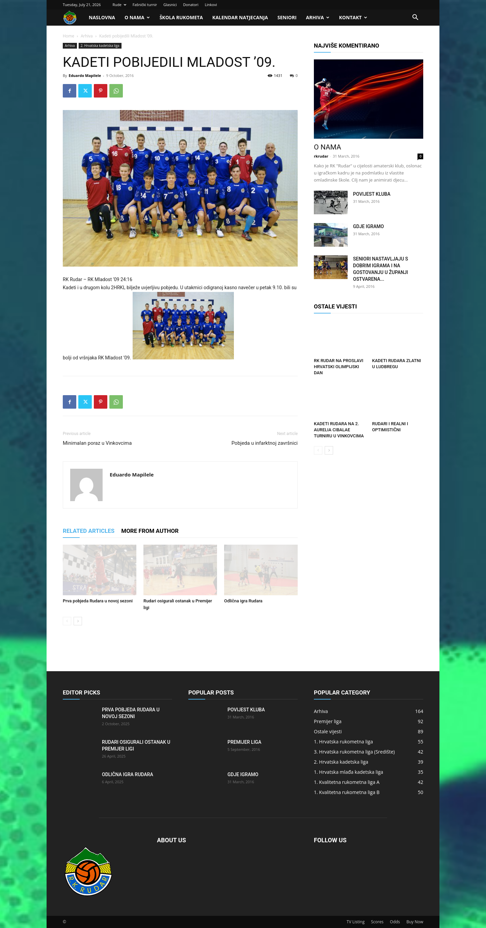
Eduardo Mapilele (85, 75)
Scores (377, 922)
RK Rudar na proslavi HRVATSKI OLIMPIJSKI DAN (338, 366)
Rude (119, 4)
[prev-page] (67, 621)
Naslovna (102, 17)
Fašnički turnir (145, 4)
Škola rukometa (181, 17)
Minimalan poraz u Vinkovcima (97, 443)
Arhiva (317, 17)
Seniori (287, 17)
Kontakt (353, 17)
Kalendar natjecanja (240, 17)
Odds (395, 922)
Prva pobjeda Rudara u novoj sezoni (98, 600)
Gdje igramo (368, 226)
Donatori (190, 4)
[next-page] (78, 621)
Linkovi (211, 4)
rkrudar (321, 156)
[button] (415, 18)
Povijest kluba (371, 194)
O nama (137, 17)
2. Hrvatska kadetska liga (100, 45)
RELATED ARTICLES (88, 530)
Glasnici (170, 4)
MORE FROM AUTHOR (150, 530)
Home (68, 36)
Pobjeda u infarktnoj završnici (265, 443)
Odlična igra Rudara (243, 600)
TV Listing (355, 922)
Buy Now (414, 922)
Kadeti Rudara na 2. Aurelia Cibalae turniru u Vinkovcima (339, 429)
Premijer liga (244, 742)
